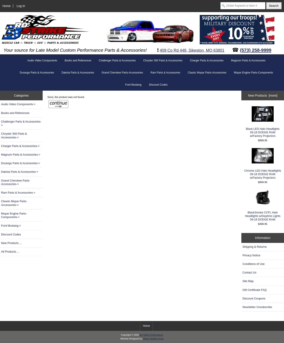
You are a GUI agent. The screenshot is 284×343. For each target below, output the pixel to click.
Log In (20, 6)
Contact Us (249, 272)
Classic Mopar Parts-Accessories (207, 72)
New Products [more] (262, 95)
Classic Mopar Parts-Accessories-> (14, 203)
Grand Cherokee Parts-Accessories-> (15, 182)
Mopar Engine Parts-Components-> (14, 215)
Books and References (78, 60)
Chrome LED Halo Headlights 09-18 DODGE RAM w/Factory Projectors (262, 163)
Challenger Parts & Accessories (117, 60)
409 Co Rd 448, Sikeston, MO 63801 (192, 50)
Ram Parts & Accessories (165, 72)
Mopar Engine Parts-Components (253, 72)
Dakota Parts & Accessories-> (19, 171)
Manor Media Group (153, 338)
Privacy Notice (251, 255)
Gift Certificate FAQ (254, 290)
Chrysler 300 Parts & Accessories (162, 60)
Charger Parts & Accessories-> (20, 146)
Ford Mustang (133, 84)
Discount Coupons (253, 298)
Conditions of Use (253, 264)
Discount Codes (158, 84)
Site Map (247, 281)
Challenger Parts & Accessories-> (21, 123)
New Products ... (11, 243)
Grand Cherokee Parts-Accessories (122, 72)
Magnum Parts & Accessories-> (20, 154)
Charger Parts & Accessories (207, 60)
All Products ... (10, 251)
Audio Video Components (42, 60)
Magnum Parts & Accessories (248, 60)
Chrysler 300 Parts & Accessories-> (14, 135)
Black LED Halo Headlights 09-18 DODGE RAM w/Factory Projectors (262, 122)
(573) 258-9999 (255, 50)
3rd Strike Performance (151, 335)
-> (18, 192)
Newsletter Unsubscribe (257, 307)
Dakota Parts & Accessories (78, 72)
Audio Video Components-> (18, 104)
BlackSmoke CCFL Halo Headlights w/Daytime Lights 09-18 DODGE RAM (262, 205)
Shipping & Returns (254, 246)
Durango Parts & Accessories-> (20, 163)
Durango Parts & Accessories (37, 72)
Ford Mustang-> (11, 225)
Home (6, 6)
